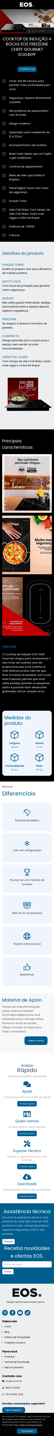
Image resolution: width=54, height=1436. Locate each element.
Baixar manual (36, 1040)
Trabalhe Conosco (14, 1342)
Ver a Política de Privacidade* (28, 1425)
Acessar (8, 1241)
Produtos (9, 1356)
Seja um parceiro (13, 1367)
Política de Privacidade (17, 1337)
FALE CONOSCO (14, 1410)
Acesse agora (27, 1103)
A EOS (7, 1326)
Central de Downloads (17, 1362)
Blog (6, 1332)
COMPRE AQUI (27, 69)
